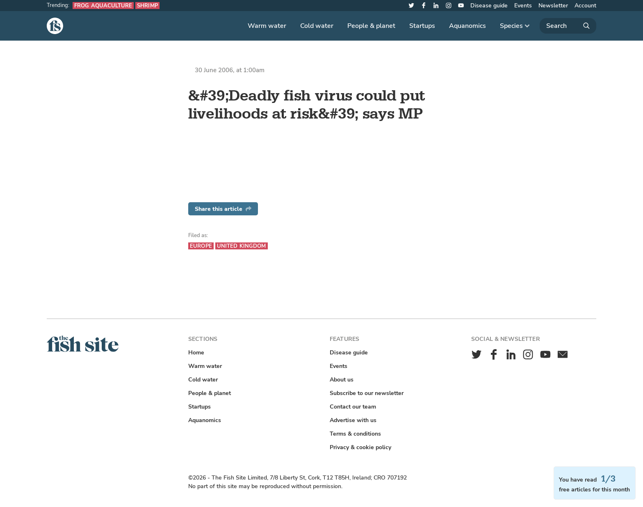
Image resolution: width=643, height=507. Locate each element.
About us (341, 380)
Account (585, 5)
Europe (201, 245)
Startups (422, 25)
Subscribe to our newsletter (367, 393)
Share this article (223, 209)
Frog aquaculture (103, 5)
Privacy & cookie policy (360, 447)
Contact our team (353, 407)
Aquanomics (467, 25)
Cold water (316, 25)
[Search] (568, 26)
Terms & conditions (355, 434)
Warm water (267, 25)
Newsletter (553, 5)
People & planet (371, 25)
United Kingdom (241, 245)
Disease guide (489, 5)
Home (196, 352)
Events (523, 5)
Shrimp (147, 5)
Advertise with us (353, 420)
